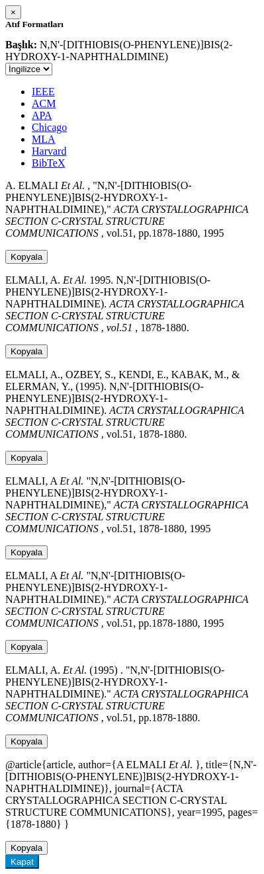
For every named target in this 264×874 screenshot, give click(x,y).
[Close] (13, 12)
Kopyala (26, 257)
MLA (44, 139)
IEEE (43, 91)
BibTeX (48, 163)
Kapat (22, 862)
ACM (44, 103)
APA (42, 115)
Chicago (49, 127)
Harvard (49, 151)
